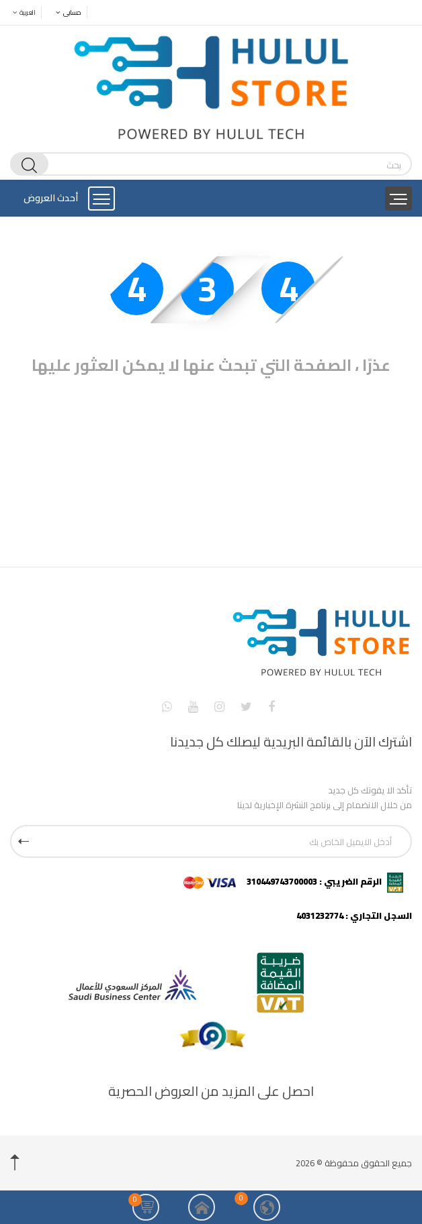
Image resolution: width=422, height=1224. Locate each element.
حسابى (65, 12)
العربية (20, 12)
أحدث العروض (51, 198)
